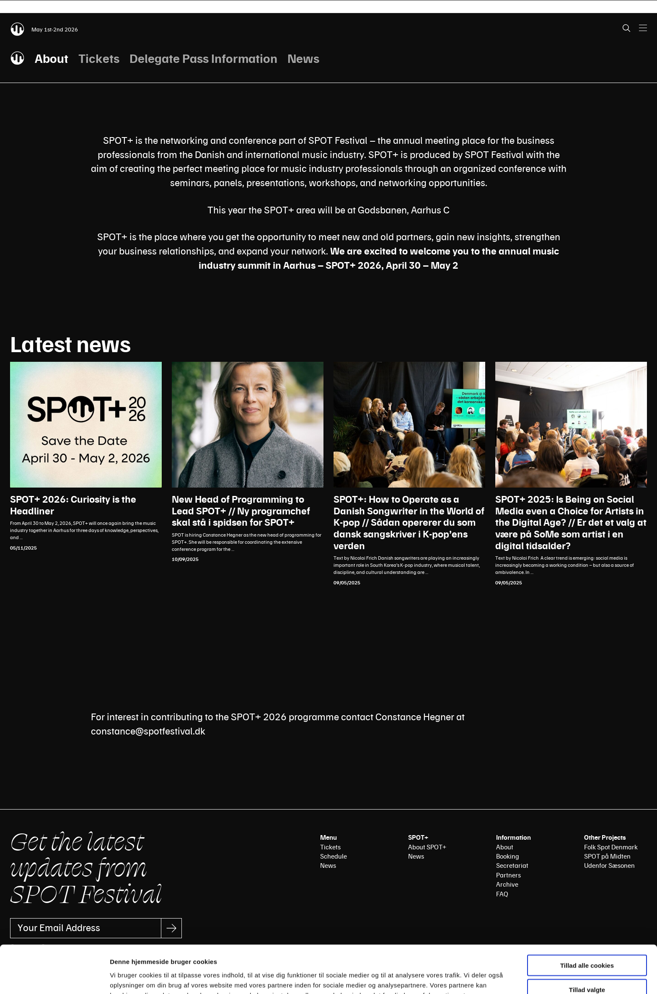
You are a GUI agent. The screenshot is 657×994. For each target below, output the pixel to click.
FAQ (502, 894)
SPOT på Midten (607, 856)
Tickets (98, 58)
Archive (507, 884)
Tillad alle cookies (587, 920)
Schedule (333, 856)
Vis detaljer (436, 977)
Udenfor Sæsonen (609, 865)
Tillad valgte (587, 945)
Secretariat (512, 865)
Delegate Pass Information (203, 58)
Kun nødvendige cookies (587, 969)
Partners (508, 875)
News (303, 58)
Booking (507, 856)
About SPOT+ (427, 847)
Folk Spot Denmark (611, 847)
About (51, 58)
